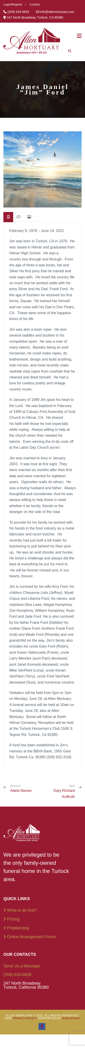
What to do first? (22, 910)
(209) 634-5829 (17, 974)
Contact (35, 4)
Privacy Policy (25, 1018)
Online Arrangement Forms (31, 937)
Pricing (13, 919)
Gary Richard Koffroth (64, 793)
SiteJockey (71, 1018)
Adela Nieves (21, 788)
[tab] (8, 217)
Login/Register (12, 4)
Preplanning (18, 928)
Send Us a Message (21, 966)
